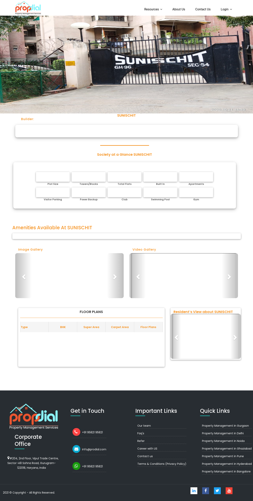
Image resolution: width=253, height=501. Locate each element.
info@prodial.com (94, 449)
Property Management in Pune (223, 456)
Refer (141, 441)
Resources (151, 9)
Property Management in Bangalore (226, 471)
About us (178, 9)
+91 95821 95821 (92, 432)
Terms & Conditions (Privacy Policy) (161, 464)
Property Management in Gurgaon (225, 426)
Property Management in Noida (223, 441)
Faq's (140, 433)
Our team (144, 426)
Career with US (147, 449)
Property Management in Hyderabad (227, 464)
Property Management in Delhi (223, 433)
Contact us (203, 9)
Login (224, 9)
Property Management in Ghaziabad (227, 449)
